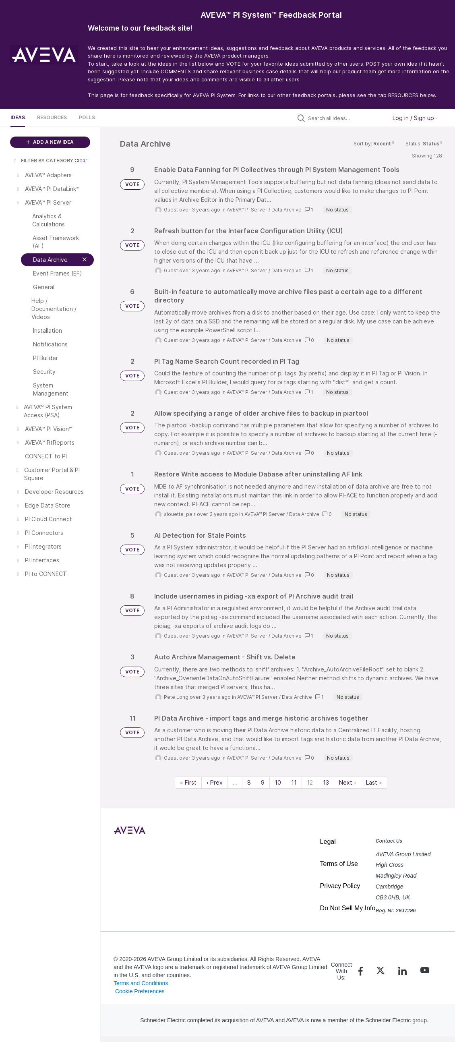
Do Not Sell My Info (348, 908)
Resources (52, 117)
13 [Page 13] (326, 782)
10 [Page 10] (278, 782)
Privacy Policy (340, 885)
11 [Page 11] (294, 782)
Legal (328, 841)
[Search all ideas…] (345, 118)
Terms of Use (339, 863)
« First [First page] (188, 782)
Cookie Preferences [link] (140, 991)
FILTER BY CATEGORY (43, 160)
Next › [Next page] (347, 782)
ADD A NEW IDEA (50, 142)
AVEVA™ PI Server (247, 210)
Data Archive (286, 210)
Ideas (17, 117)
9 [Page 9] (263, 782)
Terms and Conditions (141, 983)
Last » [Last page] (374, 782)
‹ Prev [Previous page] (215, 782)
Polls (87, 117)
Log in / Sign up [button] (415, 117)
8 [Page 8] (249, 782)
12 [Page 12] (310, 782)
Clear (80, 160)
